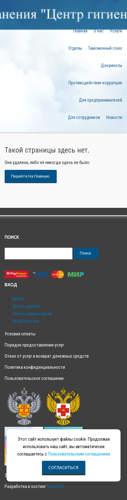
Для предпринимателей (100, 100)
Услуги (116, 30)
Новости (114, 117)
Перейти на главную (30, 176)
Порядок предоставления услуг (34, 345)
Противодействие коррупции (95, 82)
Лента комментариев (32, 314)
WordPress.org (25, 321)
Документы (111, 65)
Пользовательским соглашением (79, 454)
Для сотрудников (84, 117)
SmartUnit (56, 486)
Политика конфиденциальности (35, 367)
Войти (18, 299)
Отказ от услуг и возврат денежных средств (47, 356)
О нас (99, 30)
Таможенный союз (105, 48)
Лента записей (26, 306)
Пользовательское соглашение (34, 378)
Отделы (75, 48)
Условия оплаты (20, 334)
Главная (80, 30)
